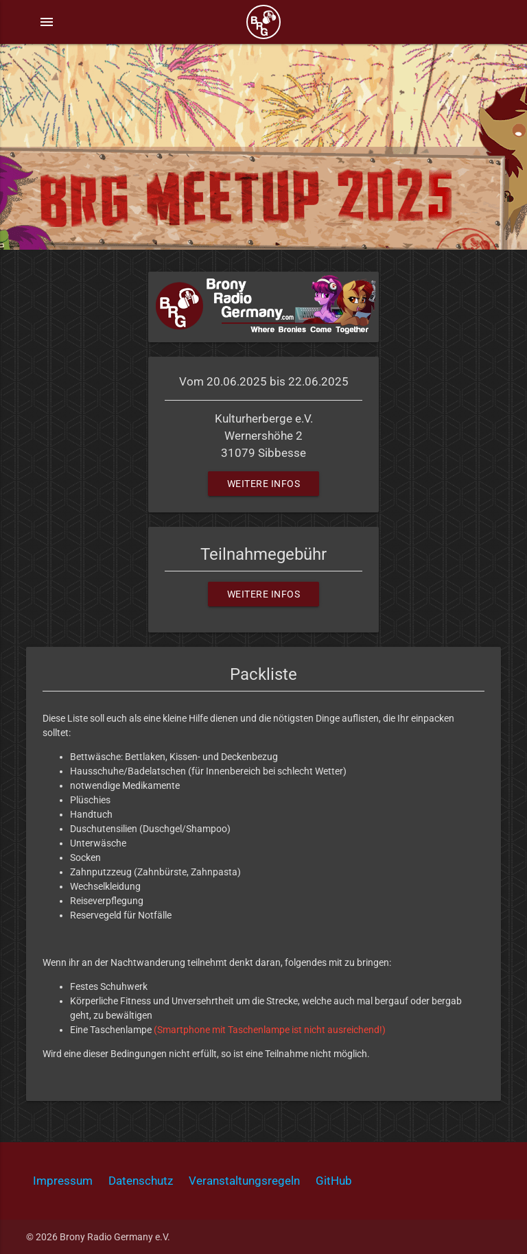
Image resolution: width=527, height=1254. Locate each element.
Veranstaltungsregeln (244, 1180)
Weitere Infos (264, 483)
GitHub (334, 1180)
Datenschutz (140, 1180)
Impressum (63, 1180)
